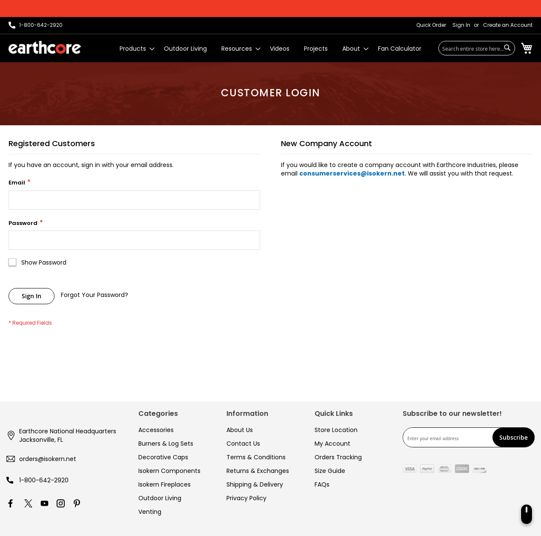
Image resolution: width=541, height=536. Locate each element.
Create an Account (507, 25)
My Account (332, 443)
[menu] (270, 49)
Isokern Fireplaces (164, 484)
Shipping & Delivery (254, 484)
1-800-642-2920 (44, 480)
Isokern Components (169, 471)
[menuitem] (134, 49)
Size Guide (330, 471)
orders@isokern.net (47, 459)
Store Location (336, 430)
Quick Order (431, 25)
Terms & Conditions (256, 457)
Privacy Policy (246, 498)
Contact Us (243, 443)
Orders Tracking (338, 457)
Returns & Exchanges (257, 471)
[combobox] (476, 48)
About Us (239, 430)
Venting (149, 511)
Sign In (461, 25)
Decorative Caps (163, 457)
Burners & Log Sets (165, 443)
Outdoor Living (159, 498)
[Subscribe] (513, 437)
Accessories (156, 430)
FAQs (322, 484)
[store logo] (45, 47)
